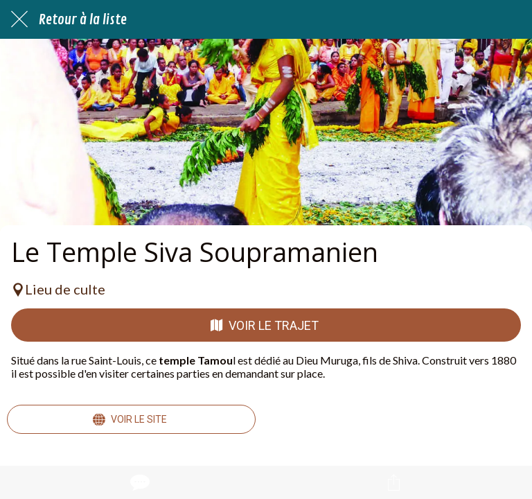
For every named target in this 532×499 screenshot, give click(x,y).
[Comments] (138, 482)
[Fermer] (19, 19)
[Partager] (393, 482)
